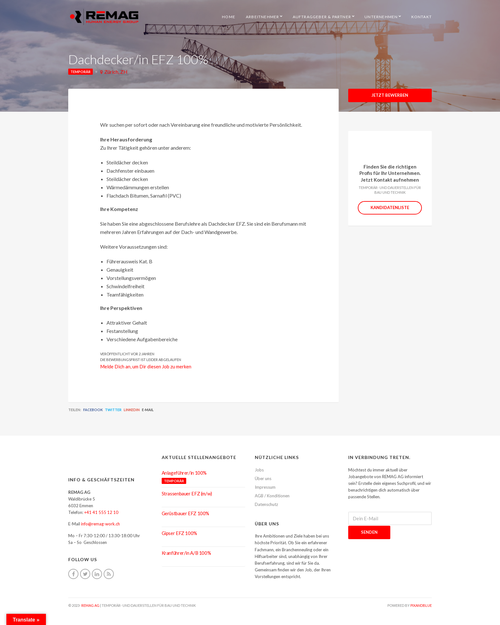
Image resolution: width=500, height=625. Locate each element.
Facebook (93, 410)
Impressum (265, 487)
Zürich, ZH (116, 72)
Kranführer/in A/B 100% (186, 553)
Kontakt (421, 16)
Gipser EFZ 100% (179, 533)
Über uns (263, 478)
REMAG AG (90, 605)
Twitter (113, 410)
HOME (228, 16)
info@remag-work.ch (100, 523)
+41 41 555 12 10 (101, 512)
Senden (369, 532)
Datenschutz (266, 504)
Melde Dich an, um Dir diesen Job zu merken (145, 366)
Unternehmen (381, 16)
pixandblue (421, 605)
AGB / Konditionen (272, 495)
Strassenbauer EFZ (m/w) (187, 493)
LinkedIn (132, 410)
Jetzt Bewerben (389, 95)
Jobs (259, 469)
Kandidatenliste (390, 207)
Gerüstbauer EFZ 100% (186, 513)
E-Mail (148, 410)
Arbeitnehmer (262, 16)
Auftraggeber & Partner (322, 16)
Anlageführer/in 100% (184, 473)
